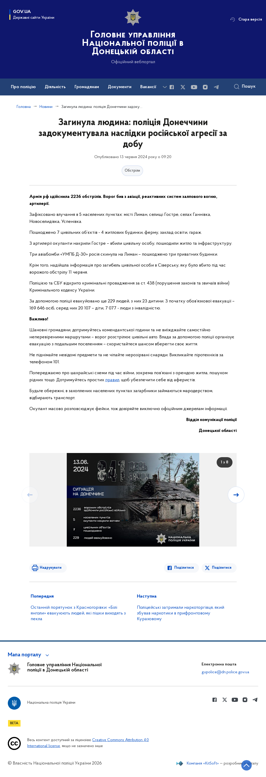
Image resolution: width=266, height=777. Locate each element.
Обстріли (132, 171)
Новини (45, 107)
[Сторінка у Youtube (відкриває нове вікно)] (194, 87)
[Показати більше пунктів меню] (165, 87)
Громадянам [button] (87, 87)
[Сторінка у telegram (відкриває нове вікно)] (216, 87)
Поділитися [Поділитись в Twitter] (221, 568)
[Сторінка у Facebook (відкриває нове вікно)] (172, 87)
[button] (29, 655)
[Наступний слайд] (236, 495)
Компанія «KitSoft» (203, 763)
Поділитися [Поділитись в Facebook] (184, 568)
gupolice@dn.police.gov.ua (225, 672)
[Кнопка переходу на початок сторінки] (246, 765)
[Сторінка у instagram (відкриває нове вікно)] (205, 87)
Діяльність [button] (55, 87)
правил (112, 380)
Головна (24, 107)
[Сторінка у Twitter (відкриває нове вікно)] (183, 87)
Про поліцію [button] (23, 87)
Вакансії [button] (148, 87)
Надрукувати (51, 568)
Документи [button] (119, 87)
